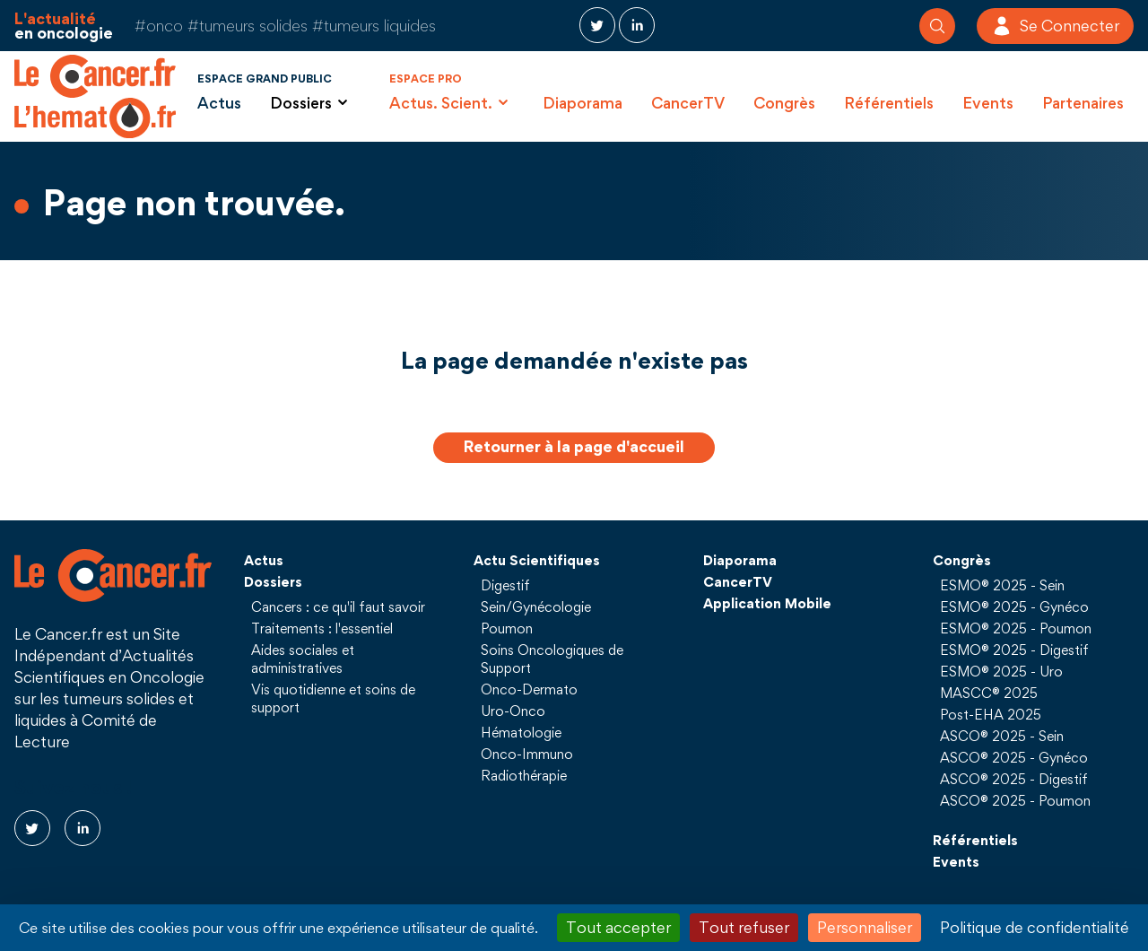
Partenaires (1083, 102)
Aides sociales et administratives (302, 658)
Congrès (784, 102)
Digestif (505, 585)
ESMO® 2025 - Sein (1002, 585)
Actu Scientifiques (537, 560)
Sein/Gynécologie (536, 606)
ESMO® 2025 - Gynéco (1014, 606)
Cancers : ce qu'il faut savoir (338, 606)
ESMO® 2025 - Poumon (1015, 628)
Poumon (507, 628)
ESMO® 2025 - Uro (1001, 671)
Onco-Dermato (529, 689)
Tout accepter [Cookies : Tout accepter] (618, 927)
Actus (219, 102)
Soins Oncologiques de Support (552, 658)
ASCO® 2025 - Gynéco (1014, 757)
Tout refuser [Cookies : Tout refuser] (744, 927)
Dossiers (273, 581)
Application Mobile (767, 603)
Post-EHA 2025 (990, 714)
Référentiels (889, 102)
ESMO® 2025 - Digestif (1014, 649)
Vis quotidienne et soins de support (333, 698)
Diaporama (582, 102)
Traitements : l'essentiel (322, 628)
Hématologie (521, 732)
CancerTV (688, 102)
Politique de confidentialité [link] (1034, 927)
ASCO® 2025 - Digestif (1014, 779)
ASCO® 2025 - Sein (1002, 736)
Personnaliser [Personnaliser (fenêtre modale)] (864, 927)
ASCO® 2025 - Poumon (1015, 800)
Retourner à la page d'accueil (574, 446)
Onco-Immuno (527, 754)
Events (987, 102)
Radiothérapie (524, 775)
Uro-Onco (513, 710)
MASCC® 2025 (989, 693)
